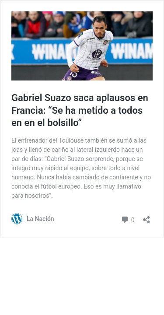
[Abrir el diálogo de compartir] (146, 217)
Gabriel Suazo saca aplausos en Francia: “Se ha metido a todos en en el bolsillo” (79, 110)
